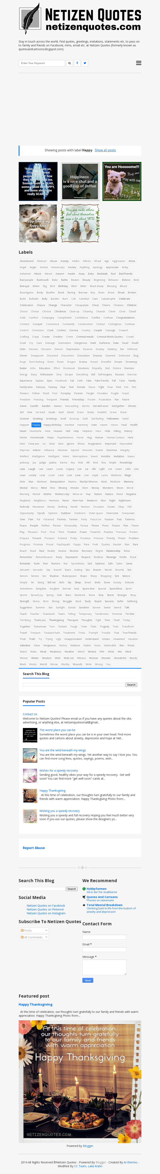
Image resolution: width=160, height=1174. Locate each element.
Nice (103, 500)
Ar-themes (130, 1162)
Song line (41, 588)
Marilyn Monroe (89, 481)
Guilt (85, 418)
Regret (99, 551)
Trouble (105, 632)
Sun (51, 607)
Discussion (83, 355)
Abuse (53, 261)
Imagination (94, 443)
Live (136, 469)
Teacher (34, 614)
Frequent (52, 399)
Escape (69, 374)
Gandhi (34, 406)
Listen (118, 469)
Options (52, 513)
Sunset (72, 607)
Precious (121, 532)
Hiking (117, 431)
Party (84, 519)
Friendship (78, 399)
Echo (33, 368)
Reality (51, 551)
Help (76, 431)
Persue (84, 525)
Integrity (125, 450)
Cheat (95, 305)
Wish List (69, 658)
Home (23, 437)
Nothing (62, 506)
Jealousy (24, 462)
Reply (59, 557)
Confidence (81, 317)
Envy (59, 374)
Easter (23, 368)
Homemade (37, 437)
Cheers (106, 305)
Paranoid (49, 519)
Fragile (115, 393)
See (129, 569)
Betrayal (24, 286)
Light (102, 469)
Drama (83, 362)
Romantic (25, 563)
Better (36, 286)
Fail (72, 380)
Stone (92, 595)
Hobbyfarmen (96, 889)
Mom (85, 488)
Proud (49, 544)
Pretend (62, 538)
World (43, 664)
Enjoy (34, 374)
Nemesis (54, 500)
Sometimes (26, 588)
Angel (23, 267)
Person (57, 525)
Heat (47, 431)
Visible (87, 645)
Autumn (60, 273)
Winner (24, 658)
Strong (55, 601)
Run (66, 563)
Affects (87, 261)
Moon (120, 488)
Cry (31, 343)
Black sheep (97, 286)
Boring (71, 292)
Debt (22, 349)
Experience (26, 380)
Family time (26, 387)
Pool (43, 532)
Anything (84, 267)
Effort (57, 368)
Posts (26, 930)
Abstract (42, 261)
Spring (50, 595)
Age (106, 261)
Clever (112, 311)
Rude (37, 563)
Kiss (103, 462)
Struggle (67, 601)
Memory (128, 481)
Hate (94, 425)
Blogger (88, 1146)
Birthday (63, 286)
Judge (42, 462)
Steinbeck (79, 595)
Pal (38, 519)
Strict (46, 601)
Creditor (58, 336)
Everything (82, 374)
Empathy (97, 368)
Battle (64, 280)
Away (82, 273)
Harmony (82, 425)
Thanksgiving (56, 620)
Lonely (32, 475)
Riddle (123, 557)
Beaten (75, 280)
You (108, 664)
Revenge (111, 557)
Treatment (69, 632)
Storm (110, 595)
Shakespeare (69, 576)
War (121, 645)
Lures (104, 475)
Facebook (61, 380)
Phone (95, 525)
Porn (61, 532)
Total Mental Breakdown (105, 905)
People (34, 525)
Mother (48, 494)
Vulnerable (110, 645)
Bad (113, 273)
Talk (127, 607)
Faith (80, 380)
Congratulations (125, 317)
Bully (44, 298)
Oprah (41, 513)
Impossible (126, 443)
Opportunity (27, 513)
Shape (83, 576)
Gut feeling (97, 418)
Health (134, 425)
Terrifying (25, 620)
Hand (125, 418)
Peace (23, 525)
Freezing (38, 399)
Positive (72, 532)
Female (81, 387)
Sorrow (67, 588)
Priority (111, 538)
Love (78, 475)
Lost (69, 475)
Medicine (115, 481)
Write (89, 664)
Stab (59, 595)
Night (112, 500)
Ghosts (132, 406)
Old (129, 506)
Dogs (23, 362)
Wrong (99, 664)
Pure (86, 544)
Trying (49, 639)
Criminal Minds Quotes (110, 336)
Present (36, 538)
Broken (132, 292)
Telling (71, 614)
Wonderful (120, 658)
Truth (32, 639)
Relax (127, 551)
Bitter (83, 286)
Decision (46, 349)
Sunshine (84, 607)
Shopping (105, 576)
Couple (98, 330)
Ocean (111, 506)
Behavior (113, 280)
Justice (53, 462)
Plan (125, 525)
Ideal (52, 443)
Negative (131, 494)
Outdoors (79, 513)
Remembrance (44, 557)
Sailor (119, 563)
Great (123, 412)
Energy (23, 374)
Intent (66, 456)
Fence (92, 387)
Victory (63, 645)
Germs (85, 406)
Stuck (78, 601)
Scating (78, 569)
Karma (63, 462)
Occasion (98, 506)
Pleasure (33, 532)
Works (32, 664)
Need (119, 494)
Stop (101, 595)
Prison (122, 538)
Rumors (55, 563)
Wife (101, 651)
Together (25, 626)
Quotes (105, 544)
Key (73, 462)
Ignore (70, 443)
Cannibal (84, 298)
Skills (61, 582)
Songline (54, 588)
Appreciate (112, 267)
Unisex (106, 639)
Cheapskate (82, 305)
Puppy (77, 544)
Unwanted (119, 639)
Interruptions (80, 456)
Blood (123, 286)
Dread (94, 362)
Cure (39, 343)
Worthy (65, 664)
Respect (85, 557)
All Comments (32, 937)
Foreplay (66, 393)
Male (22, 481)
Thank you (40, 620)
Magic (128, 475)
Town (84, 626)
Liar (80, 469)
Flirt (134, 387)
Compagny (48, 317)
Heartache (36, 431)
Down (60, 362)
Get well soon (100, 406)
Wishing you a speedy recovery (59, 811)
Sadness (100, 563)
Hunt (130, 437)
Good (70, 412)
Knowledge (126, 462)
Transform (128, 626)
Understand (92, 639)
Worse (54, 664)
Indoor (37, 450)
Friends (64, 399)
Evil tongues (105, 374)
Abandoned (26, 261)
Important (110, 443)
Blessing (111, 286)
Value (37, 645)
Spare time (88, 588)
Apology (97, 267)
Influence (49, 450)
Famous (40, 387)
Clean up (74, 311)
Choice (24, 311)
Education (44, 368)
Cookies (61, 330)
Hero (98, 431)
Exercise (132, 374)
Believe (126, 280)
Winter (35, 658)
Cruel (23, 343)
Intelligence (38, 456)
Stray (133, 595)
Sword (117, 607)
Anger (33, 267)
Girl (22, 412)
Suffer (120, 601)
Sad (90, 563)
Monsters (108, 488)
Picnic (105, 525)
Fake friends (102, 380)
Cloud (132, 311)
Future (125, 399)
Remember (26, 557)
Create (46, 336)
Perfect (46, 525)
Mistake (74, 488)
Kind (95, 462)
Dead (125, 343)
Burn (65, 298)
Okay (121, 506)
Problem (134, 538)
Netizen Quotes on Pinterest (45, 909)
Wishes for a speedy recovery (58, 770)
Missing (63, 488)
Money (95, 488)
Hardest (69, 425)
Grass (90, 412)
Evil (93, 374)
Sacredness (77, 563)
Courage (110, 330)
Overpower (128, 513)
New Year (78, 500)
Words (133, 658)
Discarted (52, 355)
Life (94, 469)
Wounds (77, 664)
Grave (113, 412)
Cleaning (88, 311)
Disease (97, 355)
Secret (108, 569)
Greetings (51, 418)
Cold (22, 317)
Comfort (33, 317)
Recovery (87, 551)
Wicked (92, 651)
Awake (71, 273)
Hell (68, 431)
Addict (75, 261)
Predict (134, 532)
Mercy (34, 488)
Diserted (110, 355)
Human (99, 437)
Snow (107, 582)
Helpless (87, 431)
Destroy (112, 349)
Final (110, 387)
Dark (93, 343)
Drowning (131, 362)
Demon (59, 349)
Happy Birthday (52, 425)
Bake (55, 280)
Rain (127, 544)
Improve (24, 450)
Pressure (50, 538)
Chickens (118, 305)
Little (128, 469)
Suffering (132, 601)
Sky (69, 582)
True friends (129, 632)
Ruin (45, 563)
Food (46, 393)
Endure (117, 368)
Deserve (87, 349)
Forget (90, 393)
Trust (23, 639)
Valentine (25, 645)
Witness (81, 658)
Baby (91, 273)
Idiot (60, 443)
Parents (61, 519)
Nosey (51, 506)
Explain (40, 380)
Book (61, 292)
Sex (44, 576)
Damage (50, 343)
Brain (101, 292)
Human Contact (115, 437)
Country (85, 330)
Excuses (119, 374)
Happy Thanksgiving (52, 790)
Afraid (97, 261)
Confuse (108, 317)
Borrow (83, 292)
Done (51, 362)
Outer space (96, 513)
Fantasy (53, 387)
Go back (40, 412)
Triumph (93, 632)
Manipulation (57, 481)
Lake (22, 469)
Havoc (114, 425)
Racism (117, 544)
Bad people (26, 280)
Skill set (51, 582)
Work (23, 664)
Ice (44, 443)
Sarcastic (38, 569)
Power (83, 532)
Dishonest (124, 355)
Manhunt (42, 481)
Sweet (107, 607)
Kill (88, 462)
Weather (69, 651)
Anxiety (72, 267)
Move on (78, 494)
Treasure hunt (52, 632)
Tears (61, 614)
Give (29, 412)
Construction (85, 324)
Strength (24, 601)
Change (53, 305)
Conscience (52, 324)
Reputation (72, 557)
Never (65, 500)
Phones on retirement (100, 900)
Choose (46, 311)
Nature (109, 494)
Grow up (74, 418)
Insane (99, 450)
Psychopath (63, 544)
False (122, 380)
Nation (98, 494)
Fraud (125, 393)
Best (136, 280)
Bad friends (125, 273)
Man (31, 481)
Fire (126, 387)
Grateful (101, 412)
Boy (93, 292)
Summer (40, 607)
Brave (111, 292)
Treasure (35, 632)
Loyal (95, 475)
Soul (76, 588)
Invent (94, 456)
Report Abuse (34, 848)
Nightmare (125, 500)
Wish (57, 658)
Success (109, 601)
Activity (65, 261)
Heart (23, 431)
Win (120, 651)
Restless (98, 557)
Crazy (35, 336)
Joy (34, 462)
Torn (52, 626)
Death (135, 343)
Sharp (93, 576)
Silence (126, 576)
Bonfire (50, 292)
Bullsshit (33, 298)
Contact (100, 324)
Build (23, 298)
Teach (23, 614)
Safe (110, 563)
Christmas (60, 311)
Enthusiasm (46, 374)
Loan (22, 475)
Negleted (25, 500)
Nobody (24, 506)
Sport (129, 588)
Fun (117, 399)
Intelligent (53, 456)
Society (117, 582)
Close (122, 311)
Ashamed (25, 273)
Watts (33, 651)
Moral (130, 488)
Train (115, 626)
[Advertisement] (80, 103)
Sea (88, 569)
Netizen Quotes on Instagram (46, 913)
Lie (86, 469)
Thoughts (86, 620)
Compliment (65, 317)
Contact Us (30, 714)
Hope (50, 437)
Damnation (64, 343)
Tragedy (104, 626)
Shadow (54, 576)
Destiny (100, 349)
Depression (73, 349)
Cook (50, 330)
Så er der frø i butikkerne (102, 892)
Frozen (91, 399)
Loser (52, 475)
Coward (123, 330)
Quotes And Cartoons (102, 897)
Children (132, 305)
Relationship (113, 551)
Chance (41, 305)
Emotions (83, 368)
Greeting (38, 418)
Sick (117, 576)
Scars (68, 569)
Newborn (92, 500)
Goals (52, 412)
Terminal (117, 614)
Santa (129, 563)
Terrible (129, 614)
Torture (62, 626)
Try (40, 639)
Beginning (99, 280)
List (110, 469)
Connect (24, 324)
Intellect (24, 456)
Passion (109, 519)
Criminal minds (84, 336)
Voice (97, 645)
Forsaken (102, 393)
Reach (23, 551)
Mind (44, 488)
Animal (44, 267)
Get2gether (118, 406)
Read (33, 551)
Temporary (85, 614)
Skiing (40, 582)
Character (66, 305)
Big (45, 286)
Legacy (70, 469)
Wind (128, 651)
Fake (88, 380)
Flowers (24, 393)
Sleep (78, 582)
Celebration (26, 305)
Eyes (49, 380)
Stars (68, 595)
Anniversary (58, 267)
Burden (55, 298)
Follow (35, 393)
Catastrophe (108, 298)
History (128, 431)
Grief (63, 418)
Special (102, 588)
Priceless (85, 538)
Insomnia (111, 450)
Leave (59, 469)
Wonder (106, 658)
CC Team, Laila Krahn (88, 1166)
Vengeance (49, 645)
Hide (107, 431)
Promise (38, 544)
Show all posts (105, 150)
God (61, 412)
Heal (124, 425)
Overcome (112, 513)
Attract (48, 273)
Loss (61, 475)
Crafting (24, 336)
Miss (52, 488)
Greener (24, 418)
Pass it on (95, 519)
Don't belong (36, 362)
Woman (93, 658)
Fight (101, 387)
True (116, 632)
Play (22, 532)
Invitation (119, 456)
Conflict (95, 317)
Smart (87, 582)
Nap (88, 494)
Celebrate (124, 298)
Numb (74, 506)
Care (95, 298)
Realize (62, 551)
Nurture (85, 506)
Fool (54, 393)
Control (24, 330)
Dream (118, 362)
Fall (114, 380)
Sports (23, 595)
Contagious (114, 324)
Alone (132, 261)
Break (121, 292)
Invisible (105, 456)
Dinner (23, 355)
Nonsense (38, 506)
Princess (98, 538)
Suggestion (26, 607)
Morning (24, 494)
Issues (131, 456)
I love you (33, 443)
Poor (52, 532)
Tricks (81, 632)
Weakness (55, 651)
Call (73, 298)
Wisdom (47, 658)
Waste (131, 645)
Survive (96, 607)
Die (122, 349)
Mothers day (62, 494)
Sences (24, 576)
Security (119, 569)
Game (23, 406)
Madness (116, 475)
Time (107, 620)
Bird (52, 286)
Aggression (118, 261)
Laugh (31, 469)
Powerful (95, 532)
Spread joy (37, 595)
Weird (81, 651)
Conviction (38, 330)
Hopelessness (65, 437)
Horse (80, 437)
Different (132, 349)
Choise (35, 311)
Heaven (58, 431)
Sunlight (60, 607)
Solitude (129, 582)
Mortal (36, 494)
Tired (116, 620)
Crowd (130, 336)
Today (126, 620)
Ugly (58, 639)
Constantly (69, 324)
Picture (116, 525)
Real (41, 551)
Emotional (69, 368)
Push (95, 544)
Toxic (93, 626)
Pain (30, 519)
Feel (71, 387)
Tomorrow (40, 626)
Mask (104, 481)
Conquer (38, 324)
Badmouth (43, 280)
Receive (74, 551)
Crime (69, 336)
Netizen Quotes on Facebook (46, 905)
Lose (42, 475)
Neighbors (40, 500)
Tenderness (101, 614)
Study (88, 601)
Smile (97, 582)
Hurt (22, 443)
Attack (37, 273)
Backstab (102, 273)
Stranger (122, 595)
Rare (135, 544)
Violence (75, 645)
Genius (58, 406)
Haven (103, 425)
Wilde (111, 651)
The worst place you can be (57, 730)
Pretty (73, 538)
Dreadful (106, 362)
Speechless (115, 588)
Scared (57, 569)
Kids (80, 462)
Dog (136, 355)
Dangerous (80, 343)
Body (40, 292)
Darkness (104, 343)
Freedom (25, 399)
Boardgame (26, 292)
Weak (43, 651)
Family (132, 380)
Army (125, 267)
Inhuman (63, 450)
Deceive (33, 349)
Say (48, 569)
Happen (24, 425)
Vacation (133, 639)
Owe (22, 519)
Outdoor (66, 513)
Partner (73, 519)
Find (118, 387)
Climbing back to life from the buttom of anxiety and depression (111, 909)
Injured (75, 450)
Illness (81, 443)
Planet (135, 525)
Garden (46, 406)
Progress (25, 544)
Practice (108, 532)
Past (119, 519)
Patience (130, 519)
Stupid (97, 601)
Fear (63, 387)
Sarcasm (24, 569)
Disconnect (67, 355)
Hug (89, 437)
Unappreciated (73, 639)
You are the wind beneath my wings (62, 750)
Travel (23, 632)
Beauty (86, 280)
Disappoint (37, 355)
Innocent (87, 450)
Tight (98, 620)
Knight (112, 462)
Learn (50, 469)
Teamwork (49, 614)
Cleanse (100, 311)
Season (97, 569)
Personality (70, 525)
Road (133, 557)
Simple (23, 582)
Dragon (71, 362)
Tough (73, 626)
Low (86, 475)
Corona (73, 330)
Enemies (129, 368)
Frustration (105, 399)
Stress (36, 601)
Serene (35, 576)
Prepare (24, 538)
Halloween (113, 418)
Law (41, 469)
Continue (130, 324)
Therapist (72, 620)
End (107, 368)
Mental (23, 488)
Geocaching (71, 406)
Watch (23, 651)
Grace (80, 412)
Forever (78, 393)
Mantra (72, 481)
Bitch (74, 286)
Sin (32, 582)
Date (116, 343)
